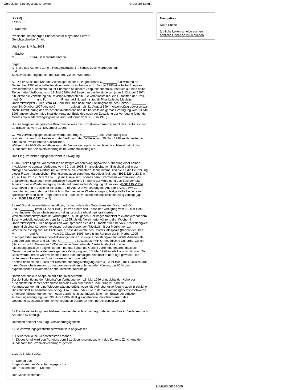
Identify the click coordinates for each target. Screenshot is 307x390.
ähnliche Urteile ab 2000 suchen (182, 35)
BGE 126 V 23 (129, 173)
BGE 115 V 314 (132, 184)
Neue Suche (168, 25)
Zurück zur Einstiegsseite (21, 3)
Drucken (45, 3)
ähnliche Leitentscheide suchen (181, 31)
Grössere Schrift (140, 3)
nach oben (175, 386)
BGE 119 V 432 (30, 198)
